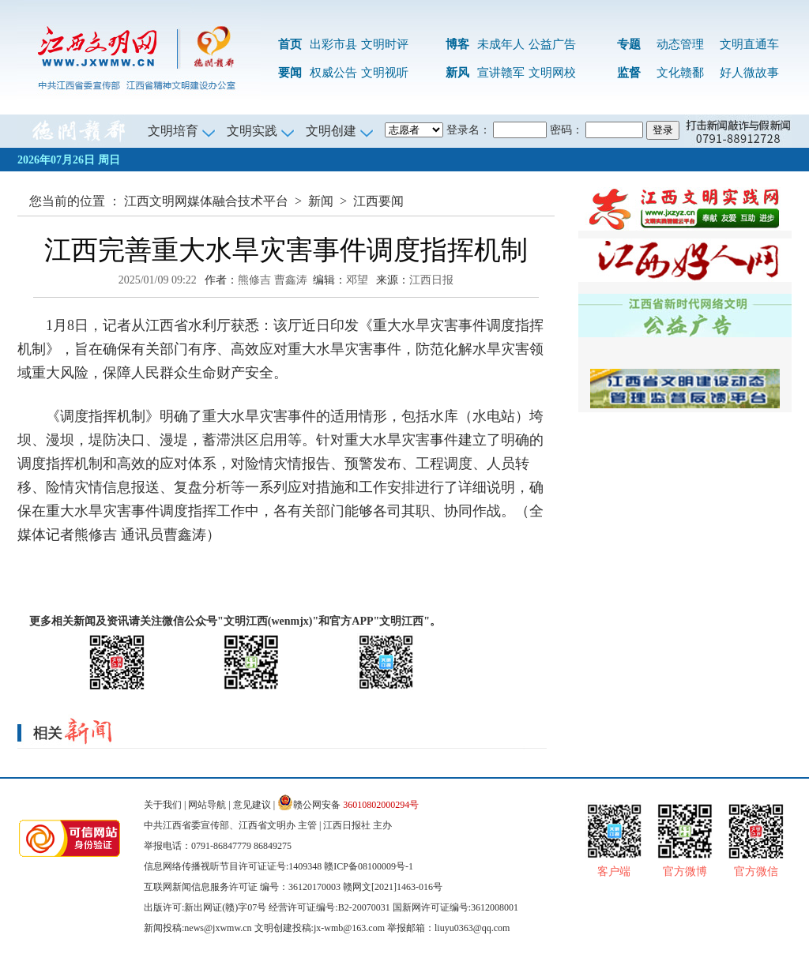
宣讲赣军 (501, 72)
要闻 (290, 72)
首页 (290, 44)
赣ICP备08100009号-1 (368, 866)
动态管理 (680, 44)
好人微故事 (749, 72)
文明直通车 (749, 44)
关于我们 (163, 804)
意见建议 (252, 804)
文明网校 (552, 72)
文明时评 (384, 44)
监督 (629, 72)
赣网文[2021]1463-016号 (392, 886)
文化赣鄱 (680, 72)
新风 (457, 72)
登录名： (468, 130)
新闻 (320, 201)
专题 (629, 44)
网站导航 (207, 804)
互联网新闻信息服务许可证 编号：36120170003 (242, 886)
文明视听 (384, 72)
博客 (457, 44)
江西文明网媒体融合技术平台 (206, 201)
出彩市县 (333, 44)
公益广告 (552, 44)
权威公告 (333, 72)
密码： (566, 130)
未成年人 (501, 44)
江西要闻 (378, 201)
